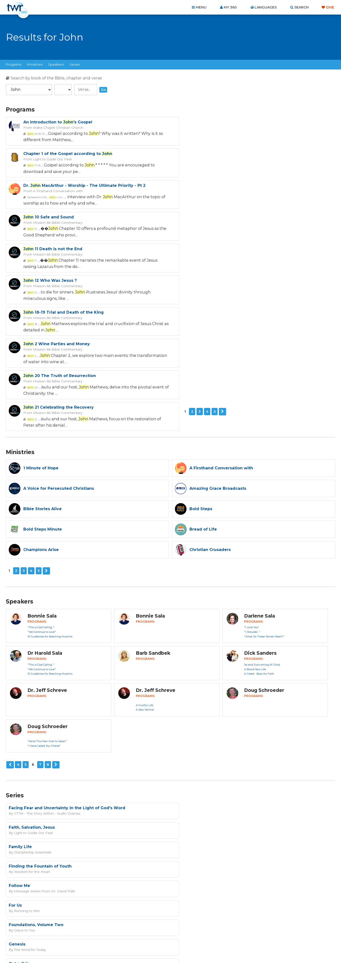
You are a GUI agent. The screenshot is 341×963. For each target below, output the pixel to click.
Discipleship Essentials (32, 695)
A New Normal (145, 572)
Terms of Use (272, 853)
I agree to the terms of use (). (192, 828)
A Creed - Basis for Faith (259, 536)
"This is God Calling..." (40, 490)
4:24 (55, 165)
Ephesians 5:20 (36, 165)
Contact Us (129, 937)
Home (82, 937)
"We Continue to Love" (41, 494)
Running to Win (192, 714)
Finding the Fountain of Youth (206, 690)
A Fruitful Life (144, 567)
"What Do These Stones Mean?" (264, 499)
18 (32, 228)
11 (31, 196)
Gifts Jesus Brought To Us (202, 748)
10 (198, 165)
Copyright (225, 937)
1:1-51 (199, 133)
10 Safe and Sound (214, 153)
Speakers (56, 64)
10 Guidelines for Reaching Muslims (49, 499)
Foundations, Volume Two (36, 728)
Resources (253, 937)
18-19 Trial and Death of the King (63, 217)
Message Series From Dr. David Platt (43, 714)
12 (198, 196)
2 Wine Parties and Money (222, 217)
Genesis (183, 728)
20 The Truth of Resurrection (59, 248)
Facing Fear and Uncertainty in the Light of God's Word (67, 670)
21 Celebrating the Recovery (224, 248)
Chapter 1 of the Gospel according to (233, 122)
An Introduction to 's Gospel (57, 122)
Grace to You (24, 734)
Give (330, 7)
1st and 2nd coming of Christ (262, 527)
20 (32, 260)
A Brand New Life (255, 531)
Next (46, 284)
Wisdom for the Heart (197, 695)
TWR (173, 948)
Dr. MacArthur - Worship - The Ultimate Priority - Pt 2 (84, 153)
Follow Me (19, 709)
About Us (103, 937)
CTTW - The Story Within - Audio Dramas (46, 676)
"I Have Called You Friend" (43, 608)
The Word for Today (195, 734)
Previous (10, 627)
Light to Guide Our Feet (217, 127)
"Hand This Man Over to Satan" (47, 603)
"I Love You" (251, 490)
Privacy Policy (247, 853)
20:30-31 (35, 133)
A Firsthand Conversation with (57, 159)
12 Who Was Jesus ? (216, 185)
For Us (181, 709)
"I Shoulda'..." (252, 494)
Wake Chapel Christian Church (57, 127)
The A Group (206, 948)
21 (198, 260)
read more (220, 828)
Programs (13, 64)
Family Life (20, 690)
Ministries (35, 64)
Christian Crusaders (29, 753)
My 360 (230, 7)
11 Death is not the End (52, 185)
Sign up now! (168, 840)
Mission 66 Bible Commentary (223, 159)
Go (103, 89)
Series (74, 64)
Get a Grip (19, 748)
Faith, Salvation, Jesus (198, 670)
